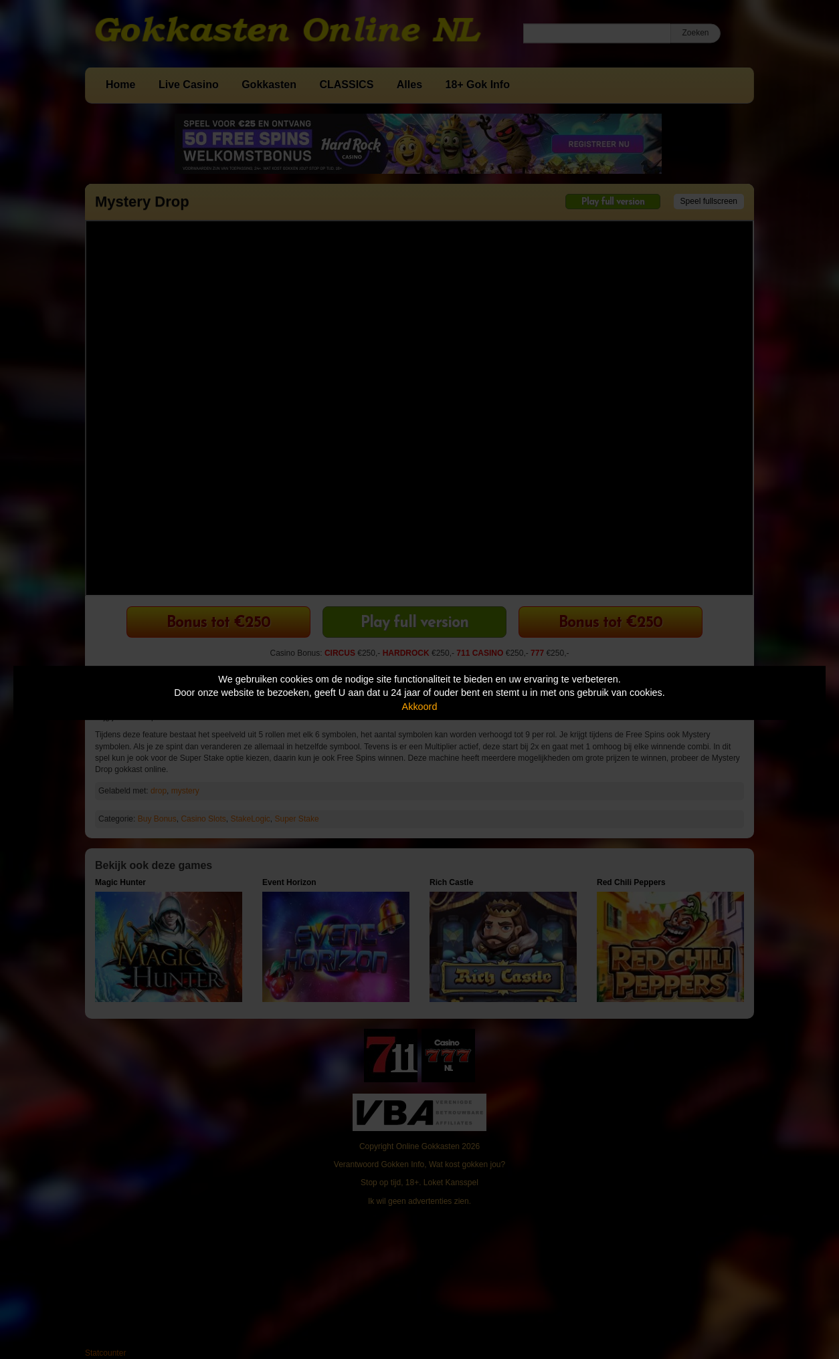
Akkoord (420, 706)
